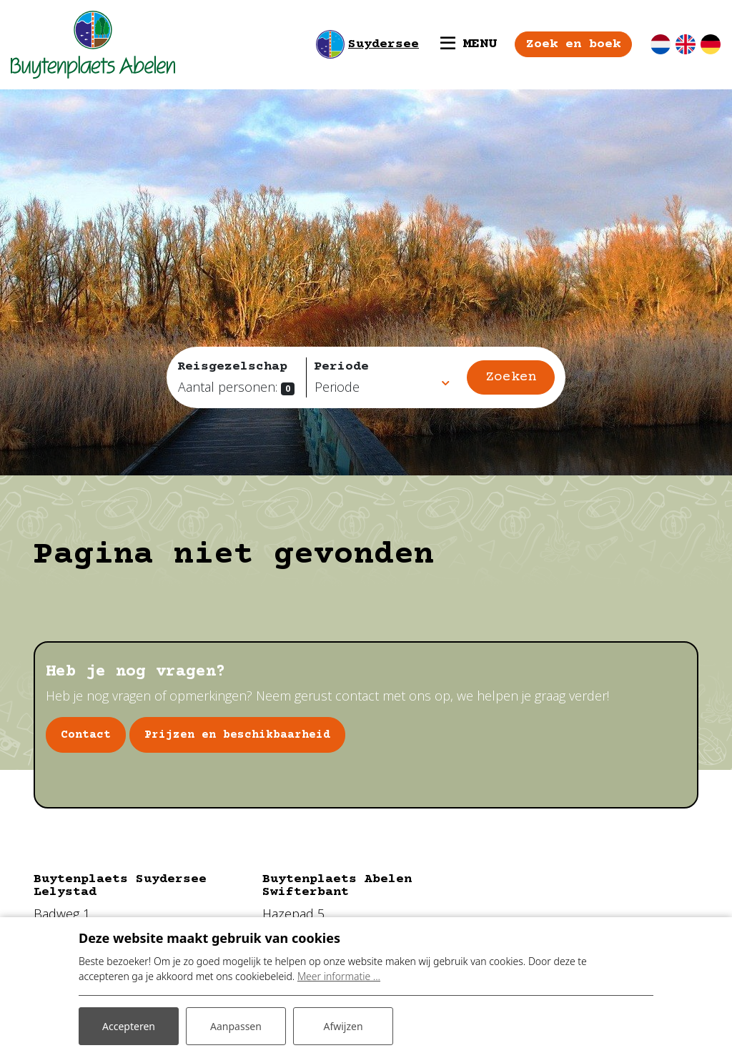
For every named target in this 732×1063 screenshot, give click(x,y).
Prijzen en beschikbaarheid (237, 734)
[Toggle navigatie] (468, 44)
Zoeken (511, 377)
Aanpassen (236, 1026)
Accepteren (128, 1026)
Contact (86, 734)
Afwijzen (342, 1026)
